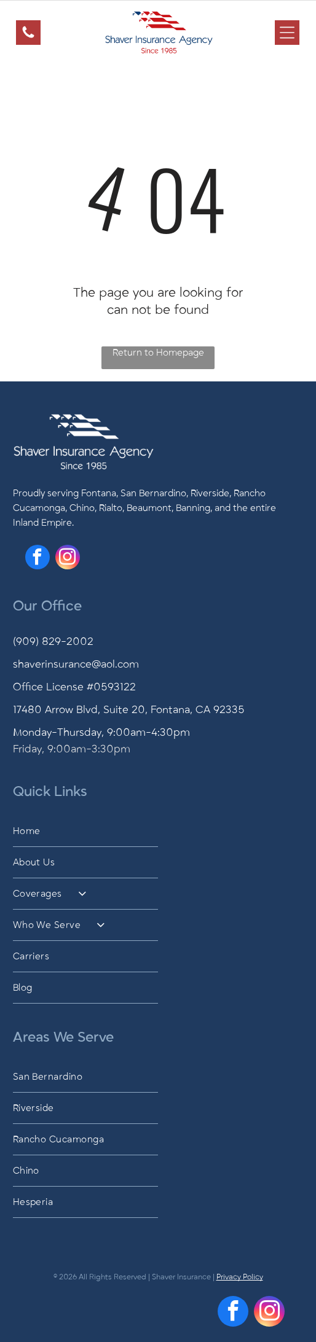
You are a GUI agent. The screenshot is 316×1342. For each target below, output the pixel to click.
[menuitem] (158, 831)
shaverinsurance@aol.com (76, 664)
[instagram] (67, 558)
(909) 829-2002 (53, 642)
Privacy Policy (239, 1277)
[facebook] (37, 558)
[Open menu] (287, 32)
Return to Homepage (158, 352)
